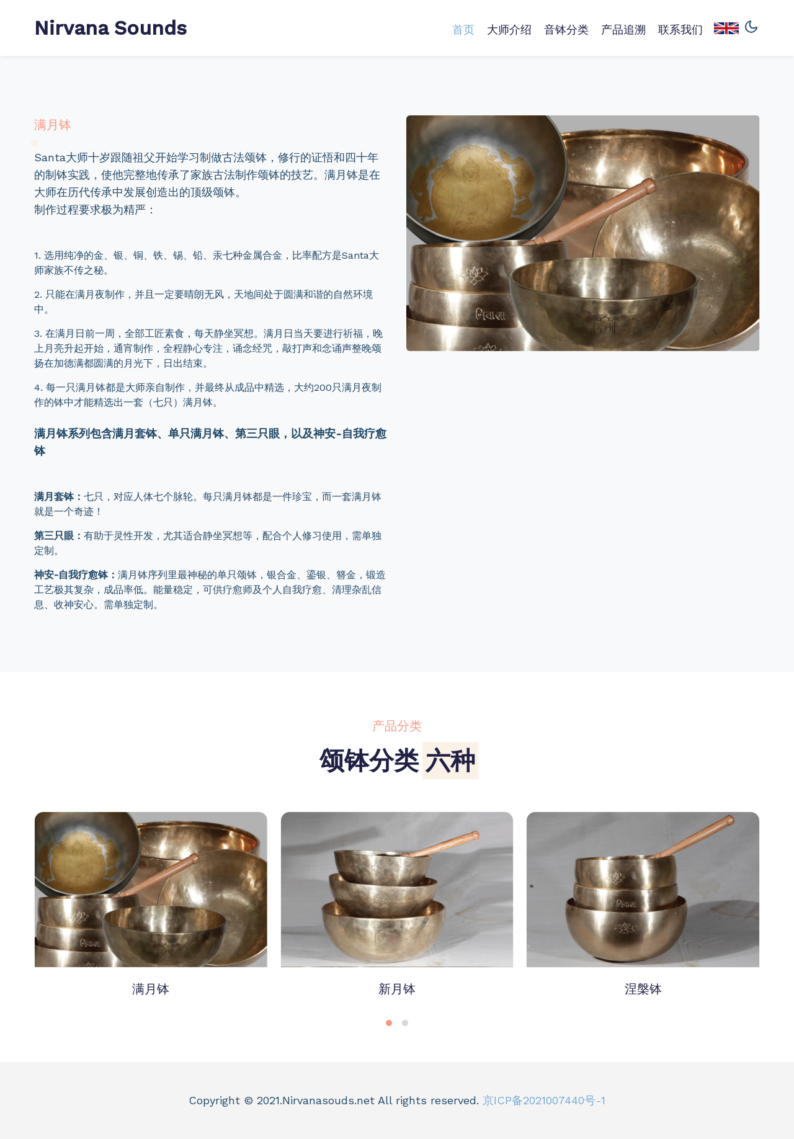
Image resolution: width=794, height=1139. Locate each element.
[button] (389, 1023)
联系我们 (680, 29)
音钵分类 (566, 29)
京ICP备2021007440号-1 (544, 1100)
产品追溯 (623, 29)
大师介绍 (509, 29)
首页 (463, 29)
